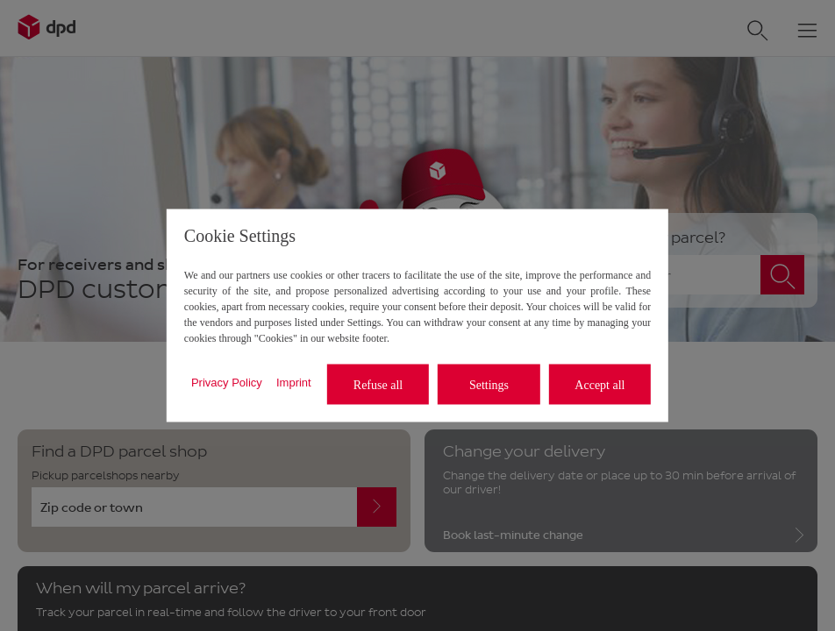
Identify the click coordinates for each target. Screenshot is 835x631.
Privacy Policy (226, 381)
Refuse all (378, 384)
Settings (489, 384)
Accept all (599, 384)
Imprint (293, 381)
